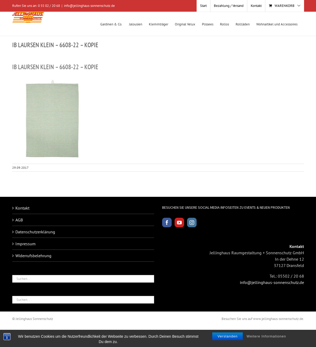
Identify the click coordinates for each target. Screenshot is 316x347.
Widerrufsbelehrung (33, 255)
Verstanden (228, 336)
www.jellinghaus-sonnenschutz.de (278, 319)
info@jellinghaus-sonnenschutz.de (89, 5)
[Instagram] (192, 222)
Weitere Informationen (266, 336)
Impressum (25, 243)
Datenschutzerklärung (35, 231)
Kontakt (22, 208)
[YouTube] (179, 222)
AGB (19, 220)
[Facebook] (167, 222)
